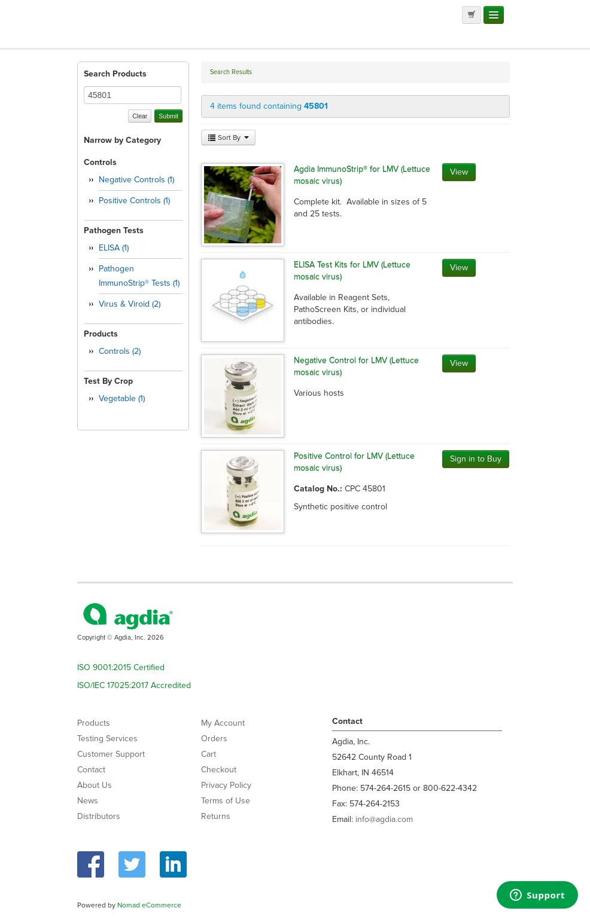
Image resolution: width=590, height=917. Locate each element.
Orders (214, 738)
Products (93, 723)
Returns (215, 816)
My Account (223, 723)
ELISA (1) (114, 248)
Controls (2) (120, 351)
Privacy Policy (226, 785)
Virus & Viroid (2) (129, 304)
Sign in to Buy (475, 459)
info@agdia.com (384, 819)
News (87, 801)
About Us (94, 785)
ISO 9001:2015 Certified (121, 667)
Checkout (218, 770)
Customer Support (111, 754)
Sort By (228, 137)
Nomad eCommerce (149, 905)
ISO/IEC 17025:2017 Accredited (134, 685)
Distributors (98, 816)
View (459, 172)
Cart (208, 754)
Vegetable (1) (122, 398)
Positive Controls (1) (134, 200)
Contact (91, 770)
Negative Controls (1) (136, 180)
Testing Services (107, 738)
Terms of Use (225, 801)
